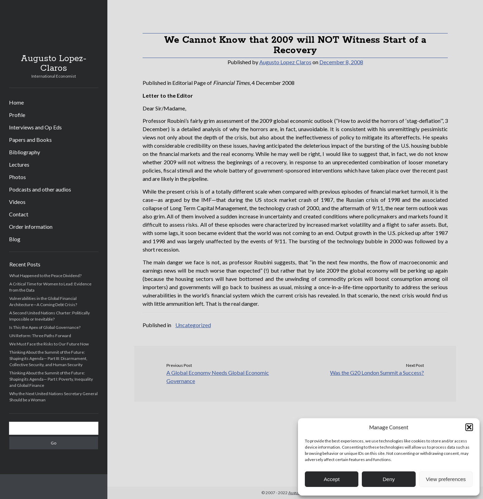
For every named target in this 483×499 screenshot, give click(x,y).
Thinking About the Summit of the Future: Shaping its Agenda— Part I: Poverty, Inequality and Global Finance (51, 379)
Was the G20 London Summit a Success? (377, 372)
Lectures (19, 164)
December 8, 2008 (341, 62)
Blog (14, 239)
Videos (17, 201)
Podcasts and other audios (40, 189)
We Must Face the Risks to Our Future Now (49, 343)
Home (16, 102)
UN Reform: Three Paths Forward (40, 335)
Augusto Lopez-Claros (53, 63)
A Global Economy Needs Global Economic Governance (217, 376)
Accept (332, 479)
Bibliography (24, 152)
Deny (389, 479)
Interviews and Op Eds (35, 127)
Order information (30, 226)
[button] (469, 427)
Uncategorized (193, 325)
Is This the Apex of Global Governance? (44, 327)
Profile (17, 114)
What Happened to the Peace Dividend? (45, 275)
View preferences (446, 479)
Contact (18, 214)
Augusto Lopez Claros (285, 62)
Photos (17, 177)
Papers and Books (30, 139)
